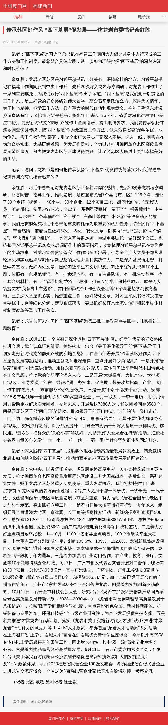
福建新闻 (42, 6)
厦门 (81, 17)
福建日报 (51, 42)
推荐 (18, 16)
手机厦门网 (15, 6)
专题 (50, 17)
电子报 (144, 17)
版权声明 (76, 718)
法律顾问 (95, 718)
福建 (112, 17)
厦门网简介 (56, 718)
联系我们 (113, 718)
